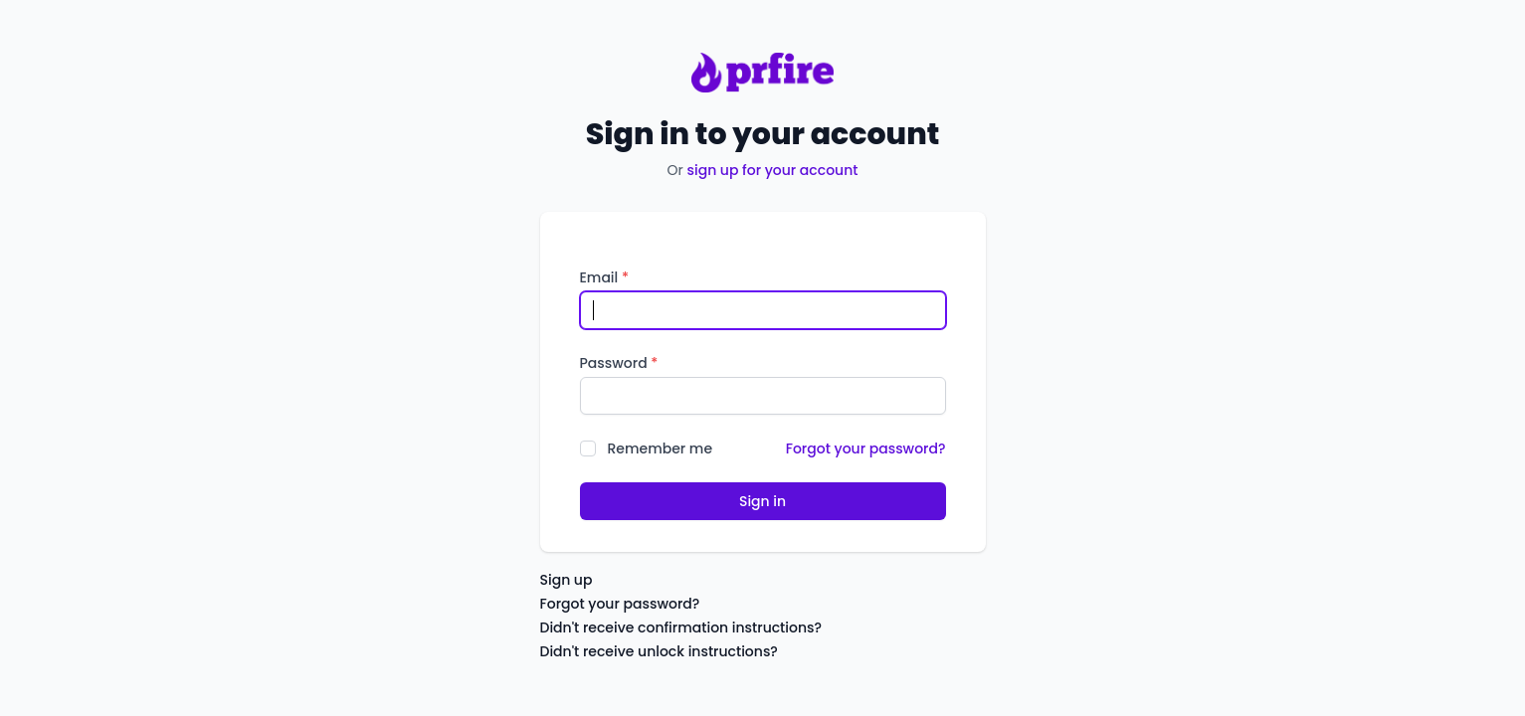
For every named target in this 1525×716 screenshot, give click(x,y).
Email (604, 277)
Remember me (660, 448)
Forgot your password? (866, 448)
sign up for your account (772, 170)
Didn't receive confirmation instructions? (681, 627)
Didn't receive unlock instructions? (659, 651)
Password (619, 363)
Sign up (566, 580)
